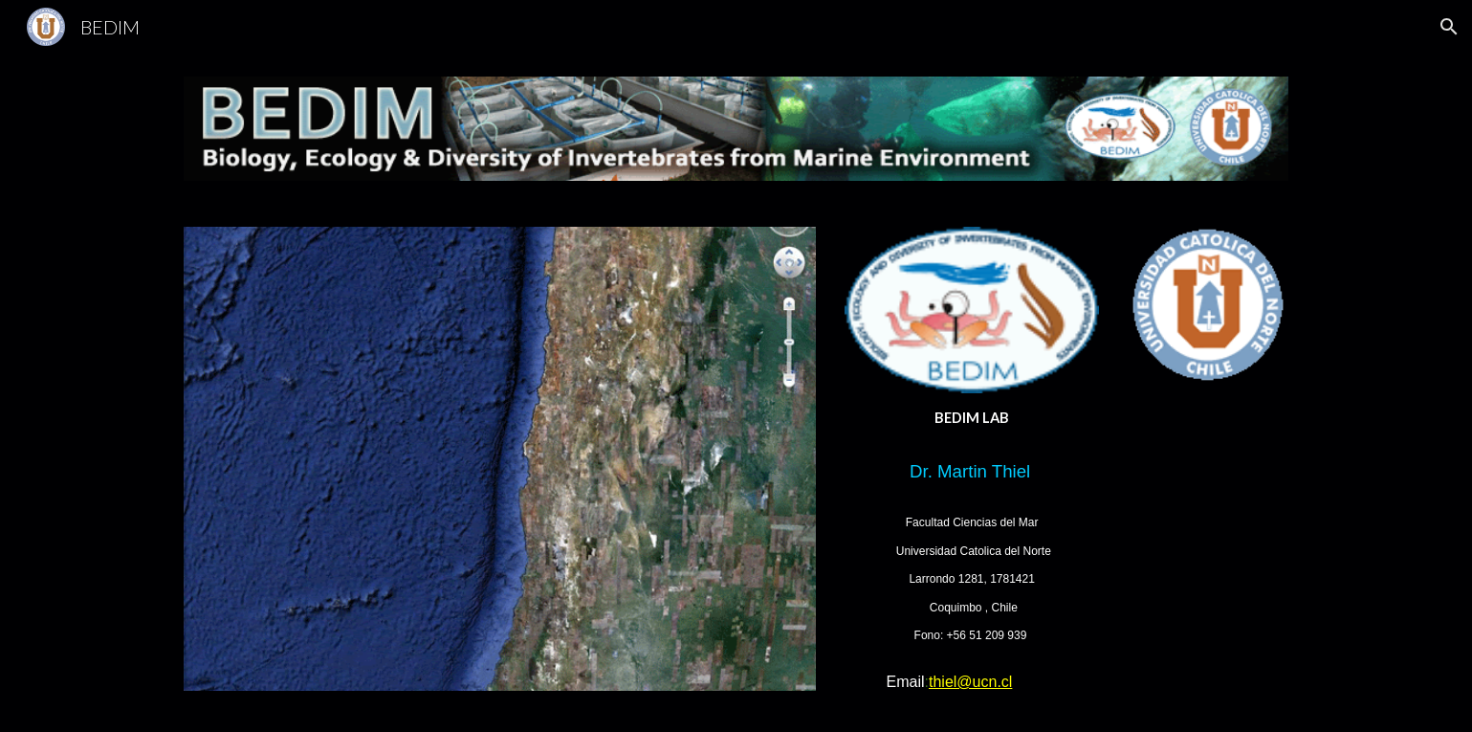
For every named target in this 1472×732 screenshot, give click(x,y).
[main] (972, 418)
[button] (1449, 27)
